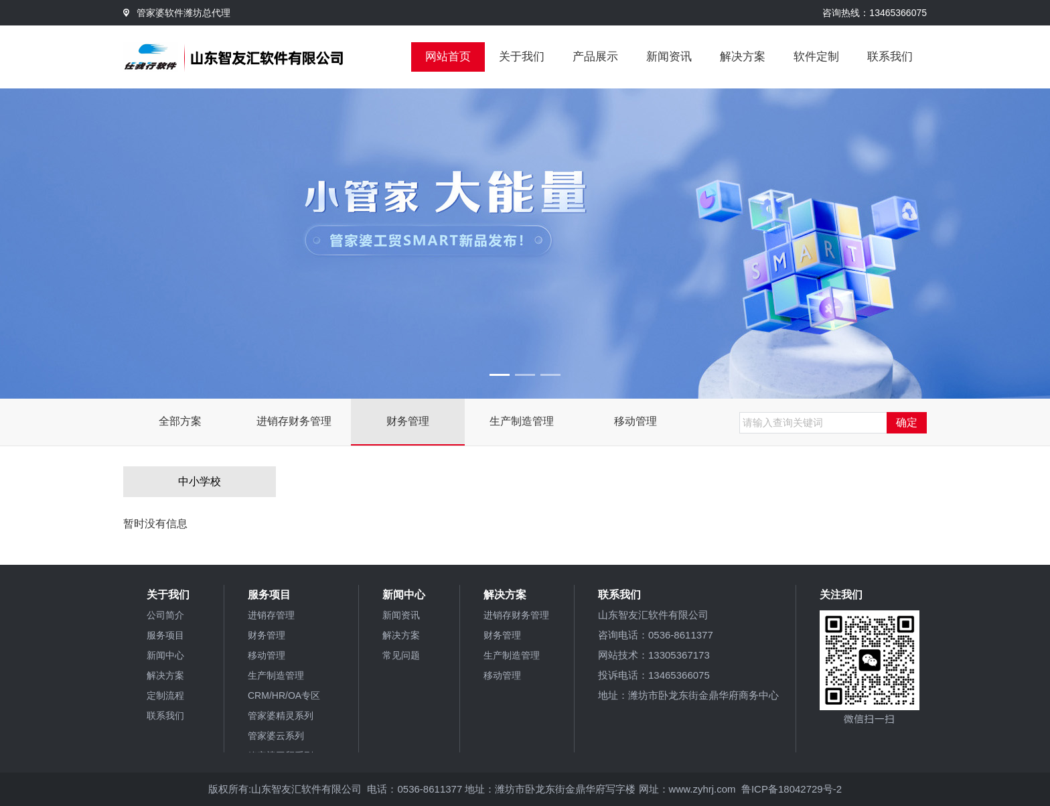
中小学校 (199, 481)
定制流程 (165, 695)
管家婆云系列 (276, 735)
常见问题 (401, 655)
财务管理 (407, 421)
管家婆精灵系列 (280, 715)
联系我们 (890, 56)
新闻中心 (165, 655)
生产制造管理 (522, 421)
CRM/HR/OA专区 (284, 695)
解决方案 (742, 56)
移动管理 (635, 421)
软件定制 (816, 56)
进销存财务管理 (293, 421)
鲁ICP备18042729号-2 (791, 789)
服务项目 (165, 635)
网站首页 (448, 56)
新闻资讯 (669, 56)
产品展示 (595, 56)
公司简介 (165, 615)
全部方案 (180, 421)
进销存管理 (271, 615)
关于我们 (521, 56)
